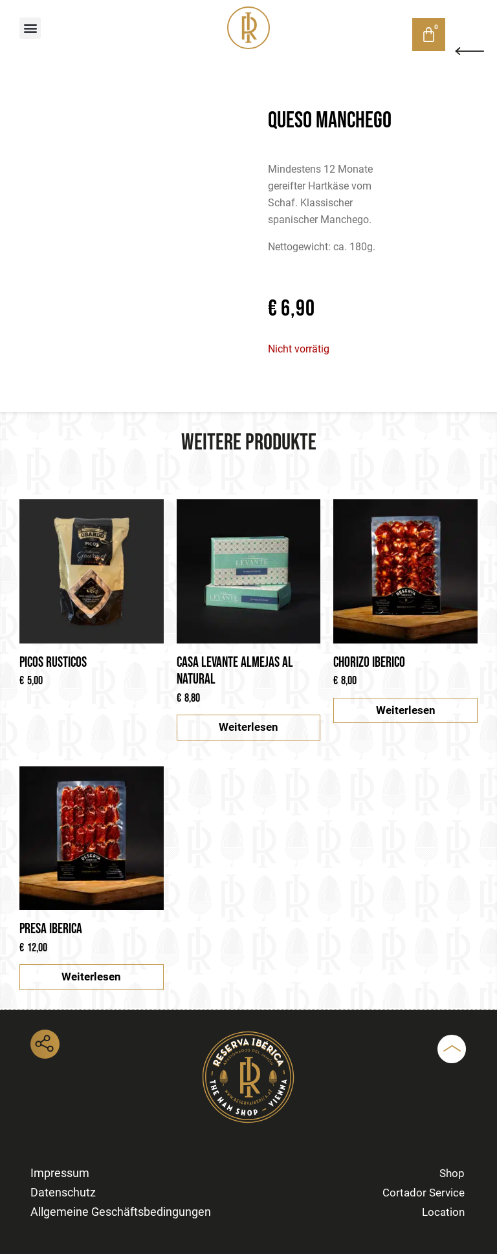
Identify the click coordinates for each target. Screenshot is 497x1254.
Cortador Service (423, 1192)
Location (443, 1211)
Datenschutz (63, 1192)
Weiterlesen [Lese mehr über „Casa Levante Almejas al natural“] (248, 726)
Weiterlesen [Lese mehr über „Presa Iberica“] (91, 976)
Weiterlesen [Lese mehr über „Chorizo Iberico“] (406, 710)
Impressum (59, 1173)
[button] (30, 28)
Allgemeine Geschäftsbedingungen (120, 1211)
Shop (369, 34)
